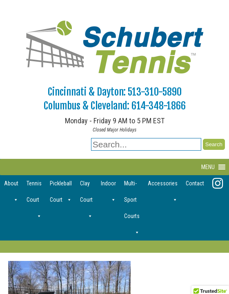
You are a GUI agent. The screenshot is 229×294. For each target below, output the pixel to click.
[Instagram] (217, 183)
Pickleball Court (61, 186)
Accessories (163, 186)
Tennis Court (34, 186)
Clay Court (86, 186)
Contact (195, 183)
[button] (208, 167)
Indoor (108, 186)
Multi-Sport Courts (132, 186)
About (11, 186)
